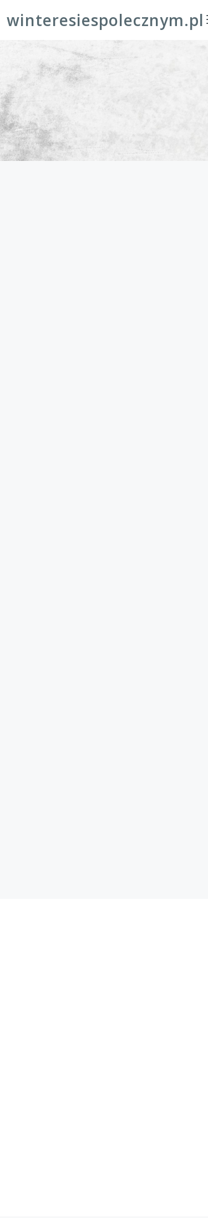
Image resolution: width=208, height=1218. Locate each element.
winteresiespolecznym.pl (105, 20)
